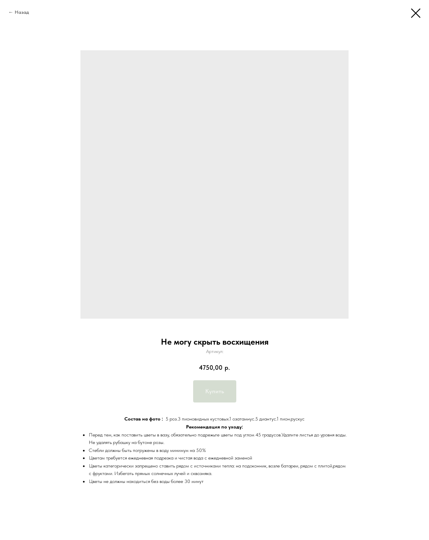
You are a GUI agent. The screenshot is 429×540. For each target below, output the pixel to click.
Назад (22, 12)
